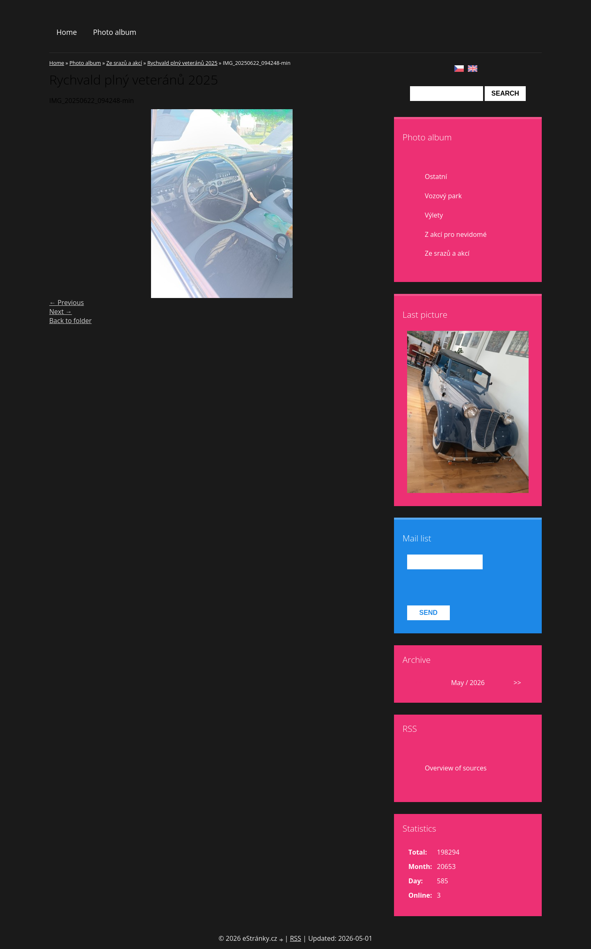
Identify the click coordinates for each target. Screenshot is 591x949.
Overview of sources (456, 767)
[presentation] (469, 587)
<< (418, 682)
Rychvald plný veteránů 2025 (182, 62)
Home (67, 32)
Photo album (114, 32)
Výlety (434, 215)
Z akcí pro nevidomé (456, 234)
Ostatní (436, 176)
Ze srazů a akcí (124, 62)
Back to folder (70, 320)
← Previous (66, 302)
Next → (60, 311)
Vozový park (443, 195)
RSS (295, 938)
